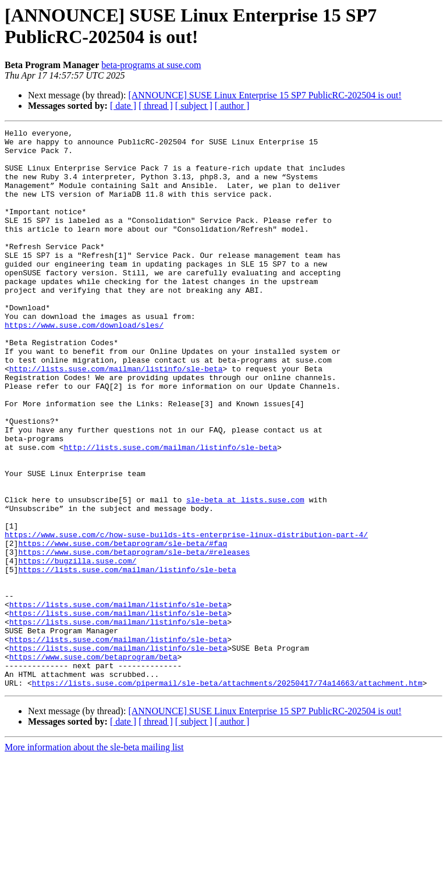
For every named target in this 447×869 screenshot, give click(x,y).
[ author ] (232, 106)
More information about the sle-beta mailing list (94, 859)
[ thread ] (156, 106)
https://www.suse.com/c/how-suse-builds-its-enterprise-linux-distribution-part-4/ (186, 616)
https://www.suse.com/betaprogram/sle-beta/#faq (122, 627)
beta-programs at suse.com (151, 65)
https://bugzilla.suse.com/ (77, 648)
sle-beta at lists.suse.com (245, 574)
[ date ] (123, 106)
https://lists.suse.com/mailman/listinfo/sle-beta (127, 658)
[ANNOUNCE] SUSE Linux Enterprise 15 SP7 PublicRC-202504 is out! (264, 95)
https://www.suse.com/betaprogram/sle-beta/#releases (134, 637)
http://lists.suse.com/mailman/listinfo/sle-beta (116, 417)
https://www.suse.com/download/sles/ (84, 365)
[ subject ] (193, 106)
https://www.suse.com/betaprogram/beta (93, 763)
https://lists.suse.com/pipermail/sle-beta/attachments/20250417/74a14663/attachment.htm (227, 794)
